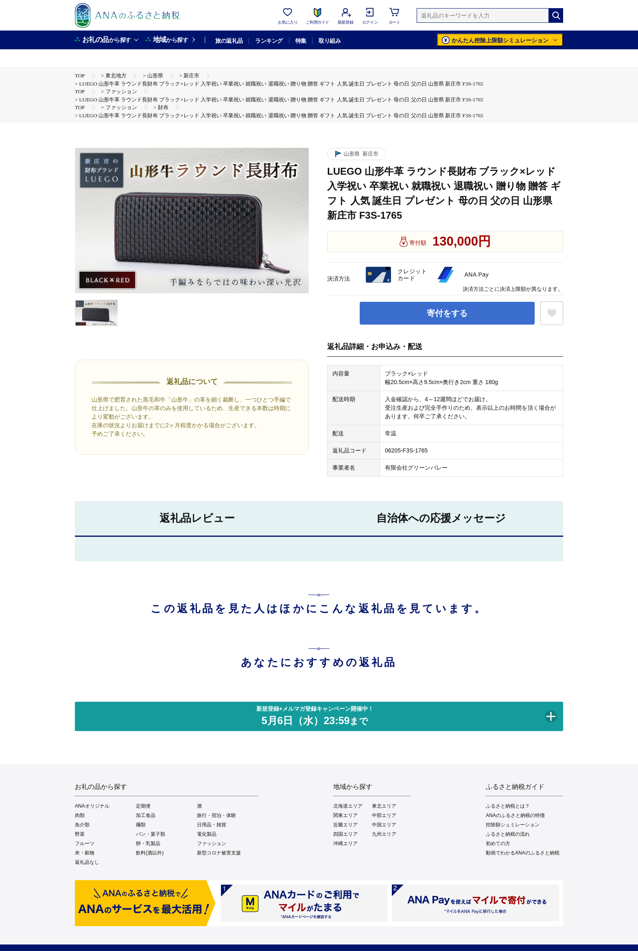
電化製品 (206, 834)
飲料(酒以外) (150, 853)
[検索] (555, 15)
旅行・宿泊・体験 (216, 815)
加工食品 (145, 815)
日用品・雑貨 (211, 825)
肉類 (80, 815)
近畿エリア (345, 825)
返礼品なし (87, 862)
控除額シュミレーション (513, 825)
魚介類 (82, 825)
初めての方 (498, 843)
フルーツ (84, 843)
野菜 (80, 834)
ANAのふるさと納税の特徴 (515, 815)
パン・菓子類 (150, 834)
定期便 (143, 806)
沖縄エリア (345, 843)
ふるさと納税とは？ (508, 806)
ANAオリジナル (92, 806)
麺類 (141, 825)
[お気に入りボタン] (551, 313)
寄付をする (447, 313)
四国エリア (345, 834)
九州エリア (384, 834)
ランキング (268, 40)
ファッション (211, 843)
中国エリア (384, 825)
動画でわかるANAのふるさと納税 (522, 853)
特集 (300, 40)
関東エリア (345, 815)
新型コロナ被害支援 (219, 853)
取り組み (330, 40)
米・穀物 (84, 853)
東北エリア (384, 806)
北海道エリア (348, 806)
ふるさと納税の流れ (508, 834)
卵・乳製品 (148, 843)
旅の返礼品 (229, 40)
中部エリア (384, 815)
